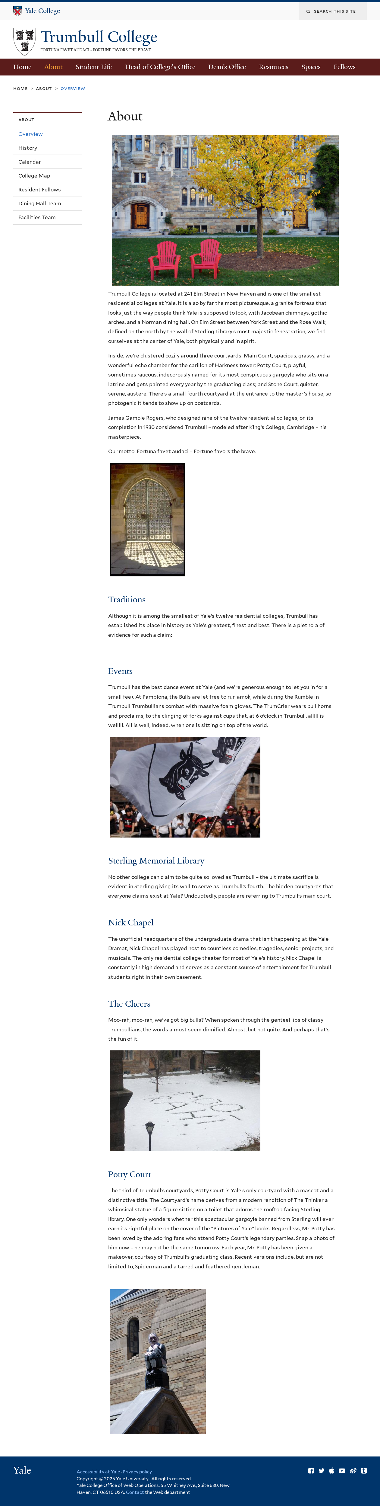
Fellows (345, 66)
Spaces (311, 66)
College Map (34, 176)
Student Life (94, 66)
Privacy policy (137, 1472)
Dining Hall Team (39, 203)
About (53, 66)
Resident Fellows (39, 190)
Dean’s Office (227, 66)
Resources (273, 66)
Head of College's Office (160, 66)
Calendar (29, 162)
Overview (30, 134)
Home (22, 66)
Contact (135, 1492)
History (27, 148)
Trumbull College (100, 37)
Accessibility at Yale (98, 1472)
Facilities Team (37, 217)
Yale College (42, 10)
